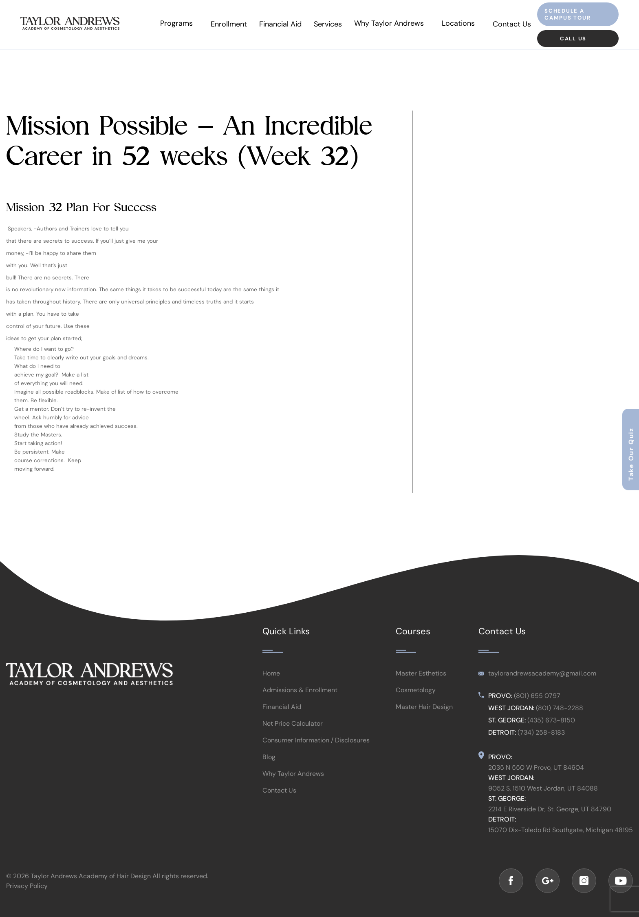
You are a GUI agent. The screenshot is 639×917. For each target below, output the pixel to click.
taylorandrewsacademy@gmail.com (542, 681)
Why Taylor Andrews (392, 24)
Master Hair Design (424, 714)
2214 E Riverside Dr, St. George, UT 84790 (549, 816)
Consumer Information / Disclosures (316, 748)
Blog (268, 765)
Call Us (573, 38)
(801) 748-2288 (559, 716)
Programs (182, 24)
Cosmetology (416, 698)
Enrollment (234, 24)
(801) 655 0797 (537, 703)
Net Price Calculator (292, 731)
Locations (459, 24)
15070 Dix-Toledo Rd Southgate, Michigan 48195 (560, 837)
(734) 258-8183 (541, 740)
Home (271, 681)
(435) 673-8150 (551, 728)
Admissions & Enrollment (299, 698)
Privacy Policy (27, 886)
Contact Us (512, 24)
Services (333, 24)
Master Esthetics (421, 681)
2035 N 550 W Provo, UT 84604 (536, 775)
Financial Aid (285, 24)
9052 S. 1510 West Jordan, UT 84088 (543, 796)
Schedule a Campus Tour (567, 14)
